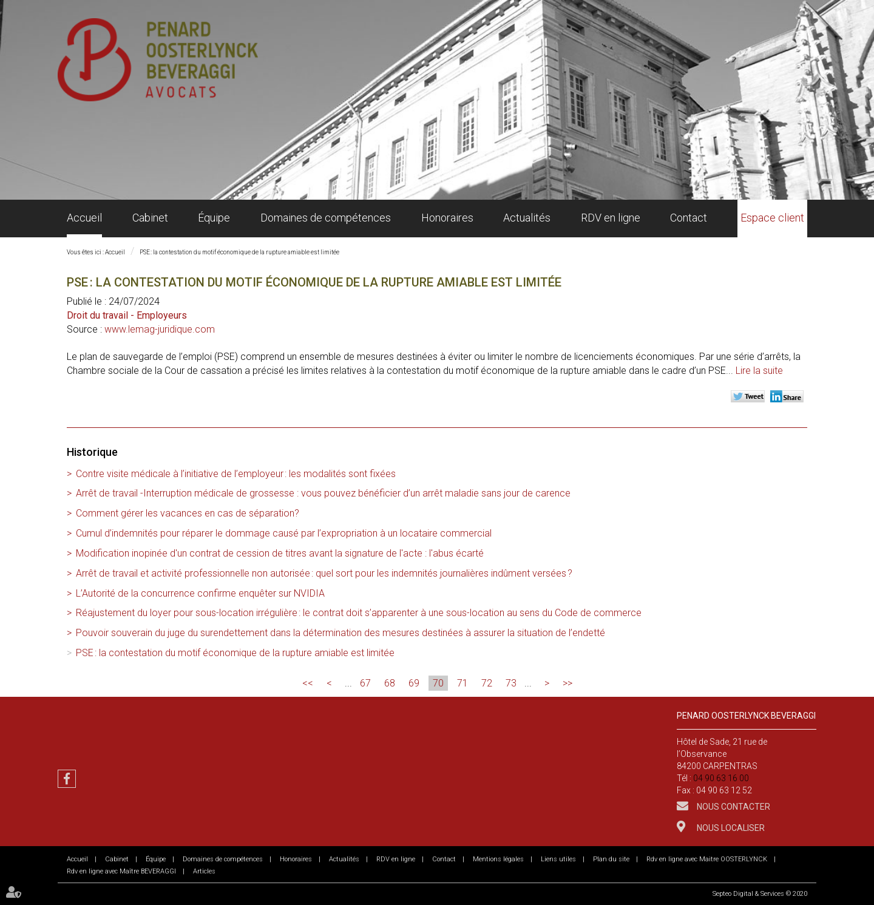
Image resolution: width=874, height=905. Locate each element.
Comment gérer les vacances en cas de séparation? (187, 513)
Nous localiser (730, 828)
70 (438, 683)
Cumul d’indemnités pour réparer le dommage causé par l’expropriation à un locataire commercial (284, 533)
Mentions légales (498, 859)
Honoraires (447, 217)
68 (389, 683)
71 (462, 683)
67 (365, 683)
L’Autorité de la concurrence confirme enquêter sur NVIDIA (200, 593)
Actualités (526, 217)
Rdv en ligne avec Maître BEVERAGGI (121, 871)
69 (413, 683)
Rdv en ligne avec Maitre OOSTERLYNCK (706, 859)
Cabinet (150, 217)
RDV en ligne (610, 217)
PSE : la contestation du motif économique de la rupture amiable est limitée (239, 252)
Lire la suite (759, 370)
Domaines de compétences (325, 217)
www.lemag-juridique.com (159, 329)
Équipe (214, 217)
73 (511, 683)
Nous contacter (732, 807)
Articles (204, 871)
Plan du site (611, 859)
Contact (688, 217)
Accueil (84, 217)
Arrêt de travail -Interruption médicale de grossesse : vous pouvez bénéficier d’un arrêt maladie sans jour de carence (323, 493)
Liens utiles (558, 859)
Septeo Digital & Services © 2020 (760, 894)
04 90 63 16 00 (721, 778)
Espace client (772, 217)
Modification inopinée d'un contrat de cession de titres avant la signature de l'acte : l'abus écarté (280, 553)
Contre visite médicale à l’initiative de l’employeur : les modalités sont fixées (236, 474)
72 (486, 683)
